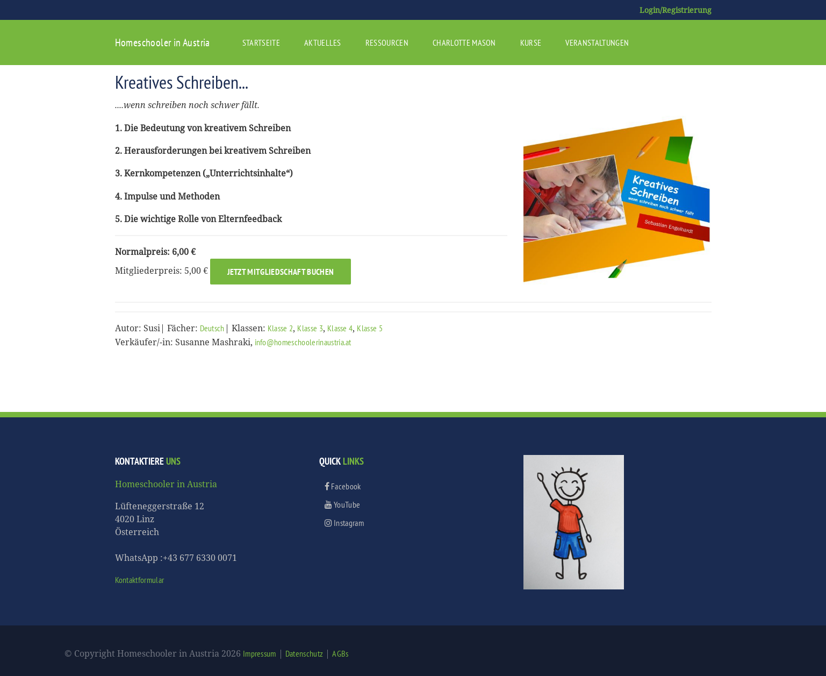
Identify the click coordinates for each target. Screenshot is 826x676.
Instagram (344, 522)
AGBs (340, 653)
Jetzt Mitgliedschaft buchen (280, 271)
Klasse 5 (370, 328)
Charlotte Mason (464, 42)
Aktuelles (322, 42)
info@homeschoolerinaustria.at (303, 342)
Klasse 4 (340, 328)
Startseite (261, 42)
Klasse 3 (310, 328)
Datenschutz (304, 653)
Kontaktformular (139, 579)
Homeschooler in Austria (162, 42)
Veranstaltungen (597, 42)
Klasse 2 (280, 328)
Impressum (259, 653)
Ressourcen (386, 42)
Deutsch (212, 328)
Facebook (343, 486)
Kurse (531, 42)
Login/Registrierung (676, 10)
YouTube (343, 504)
